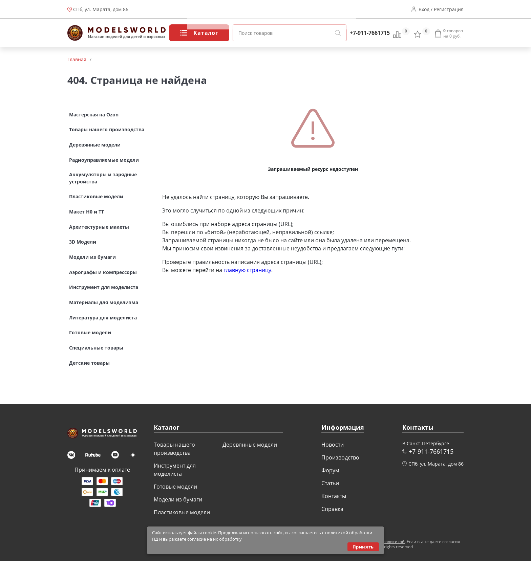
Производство (230, 9)
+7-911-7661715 (370, 33)
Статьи (285, 9)
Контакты (312, 9)
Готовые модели (175, 486)
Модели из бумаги (178, 499)
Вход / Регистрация (441, 9)
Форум (262, 9)
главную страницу (247, 270)
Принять (363, 547)
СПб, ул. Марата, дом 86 (100, 9)
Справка (332, 509)
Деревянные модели (249, 444)
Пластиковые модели (182, 512)
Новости (197, 9)
